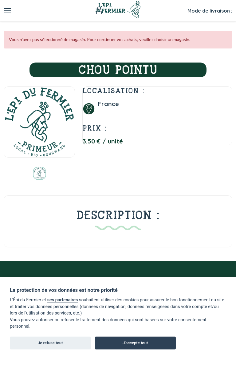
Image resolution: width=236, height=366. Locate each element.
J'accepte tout (135, 343)
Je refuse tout (50, 343)
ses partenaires (62, 300)
